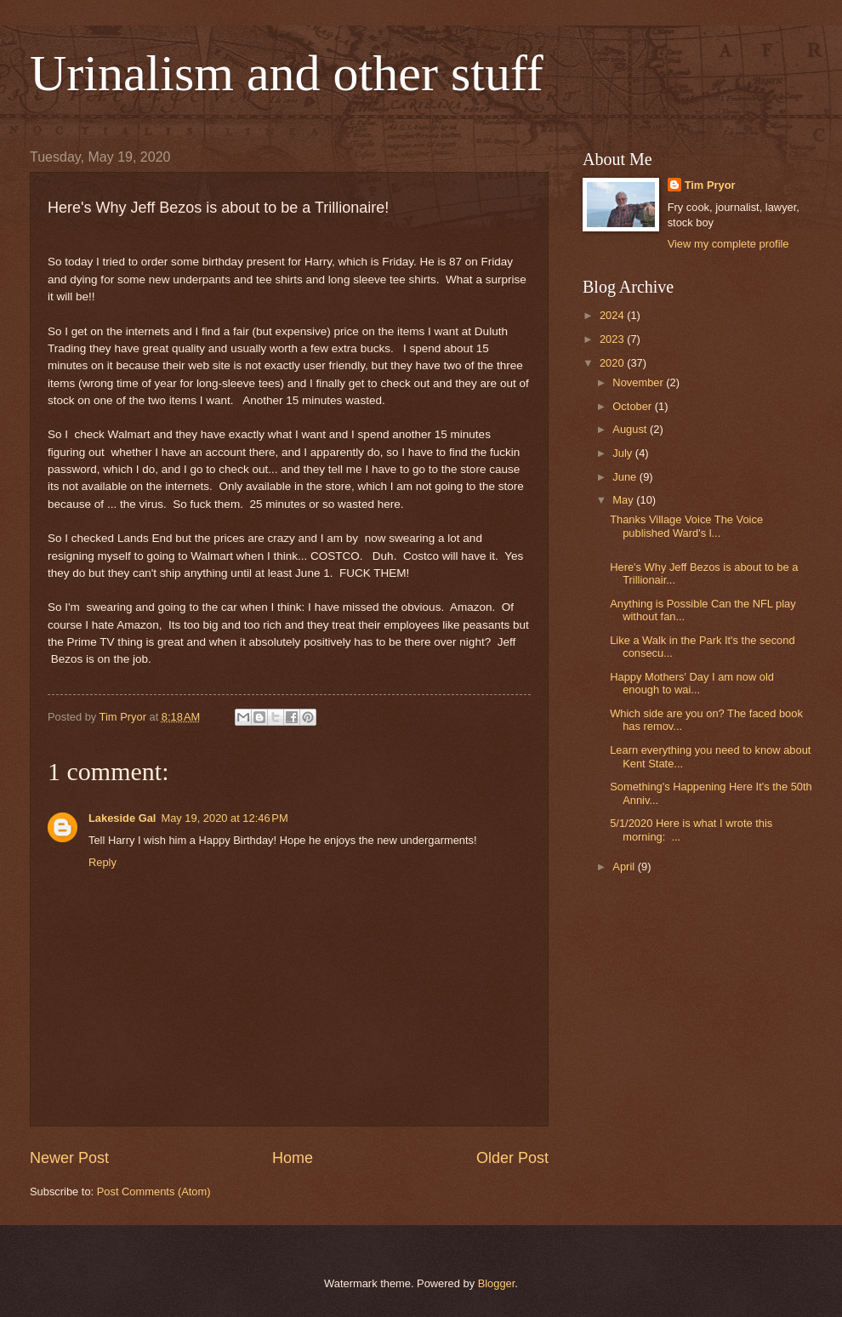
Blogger (496, 1283)
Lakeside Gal (122, 818)
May (624, 499)
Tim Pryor (710, 185)
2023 (613, 339)
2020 (613, 362)
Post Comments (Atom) (154, 1191)
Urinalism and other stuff (286, 73)
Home (292, 1157)
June (626, 476)
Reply (102, 862)
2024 (613, 315)
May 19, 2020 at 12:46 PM (224, 818)
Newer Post (69, 1157)
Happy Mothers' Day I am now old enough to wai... (692, 683)
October (633, 406)
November (639, 382)
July (623, 453)
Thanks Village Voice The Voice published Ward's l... (686, 526)
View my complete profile (728, 243)
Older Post (512, 1157)
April (624, 866)
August (631, 429)
